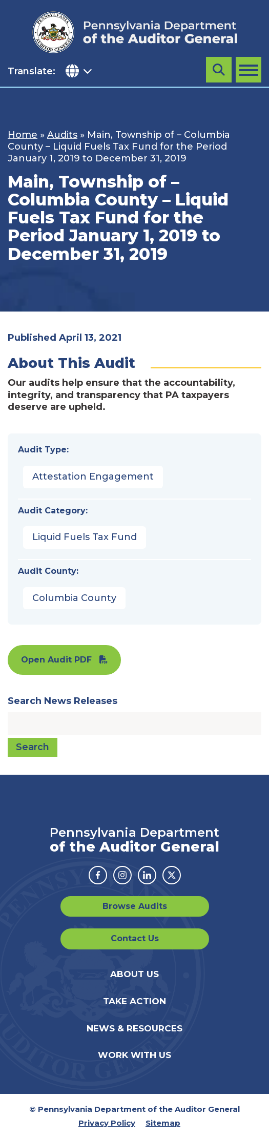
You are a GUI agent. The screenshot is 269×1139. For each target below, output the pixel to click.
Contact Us (135, 938)
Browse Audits (134, 906)
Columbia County (74, 598)
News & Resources (134, 1028)
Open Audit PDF (56, 660)
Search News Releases (62, 701)
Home (22, 134)
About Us (134, 974)
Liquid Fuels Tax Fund (84, 537)
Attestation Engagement (93, 476)
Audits (62, 134)
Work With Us (134, 1055)
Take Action (134, 1001)
